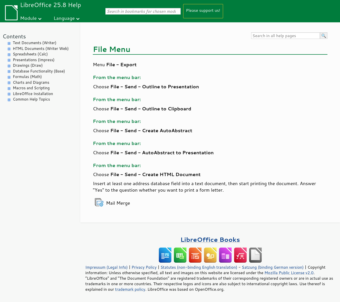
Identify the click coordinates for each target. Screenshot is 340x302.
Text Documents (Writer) (34, 42)
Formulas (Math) (27, 76)
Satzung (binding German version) (273, 267)
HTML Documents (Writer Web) (41, 48)
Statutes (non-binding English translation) (198, 267)
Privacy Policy (144, 267)
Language (64, 18)
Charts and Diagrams (31, 82)
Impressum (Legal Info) (106, 267)
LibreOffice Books (210, 239)
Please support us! (203, 10)
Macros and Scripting (31, 88)
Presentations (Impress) (33, 59)
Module (28, 18)
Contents (14, 36)
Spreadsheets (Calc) (30, 54)
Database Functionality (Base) (39, 71)
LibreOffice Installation (33, 93)
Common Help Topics (31, 99)
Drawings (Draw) (28, 65)
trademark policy (130, 289)
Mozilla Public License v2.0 (289, 272)
